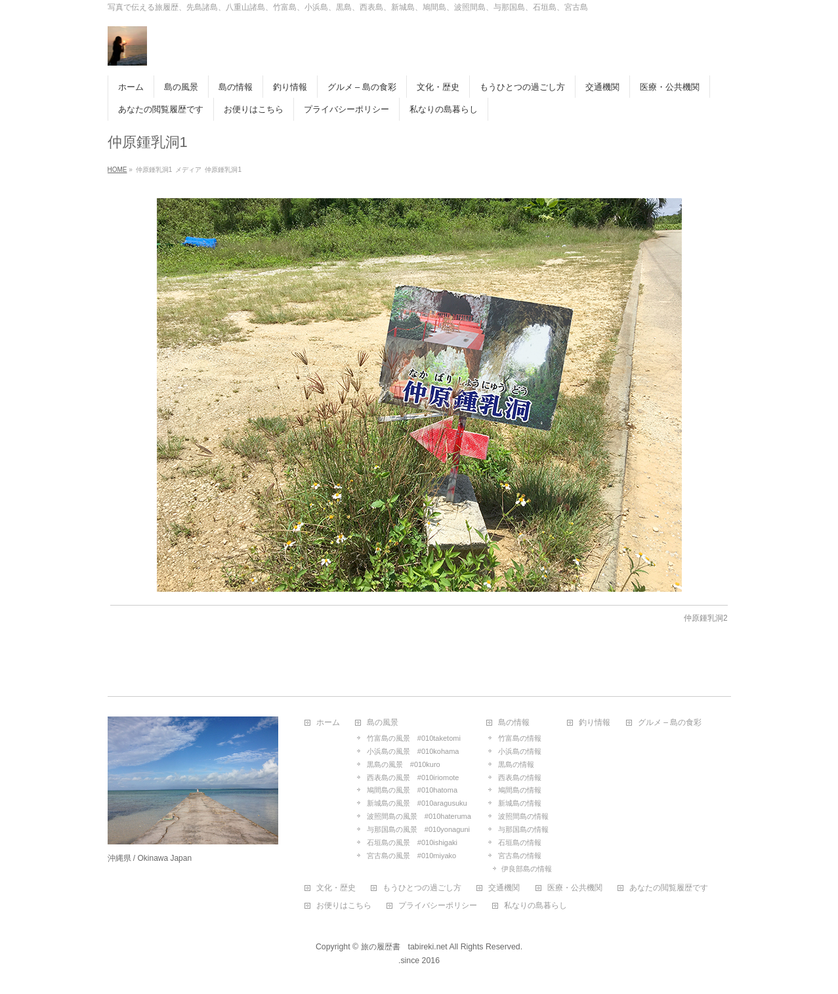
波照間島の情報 (523, 816)
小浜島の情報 (519, 751)
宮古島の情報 (519, 855)
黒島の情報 (516, 764)
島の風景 (382, 722)
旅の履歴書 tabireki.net (404, 946)
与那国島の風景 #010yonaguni (418, 829)
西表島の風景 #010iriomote (413, 777)
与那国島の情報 (523, 829)
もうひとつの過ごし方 (422, 888)
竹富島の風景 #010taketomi (414, 738)
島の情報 (514, 722)
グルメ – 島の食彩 (670, 722)
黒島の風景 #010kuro (403, 764)
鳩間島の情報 (519, 790)
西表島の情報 (519, 777)
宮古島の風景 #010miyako (411, 855)
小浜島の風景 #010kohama (413, 751)
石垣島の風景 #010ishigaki (412, 842)
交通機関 (504, 888)
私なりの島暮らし (535, 905)
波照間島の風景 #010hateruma (419, 816)
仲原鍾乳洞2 (706, 618)
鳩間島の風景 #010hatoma (412, 790)
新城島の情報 (519, 803)
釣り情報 (594, 722)
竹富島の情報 (519, 738)
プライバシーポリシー (437, 905)
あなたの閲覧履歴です (668, 888)
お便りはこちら (343, 905)
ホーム (328, 722)
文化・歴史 (336, 888)
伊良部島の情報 (526, 869)
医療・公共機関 (574, 888)
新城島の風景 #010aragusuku (417, 803)
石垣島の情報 (519, 842)
